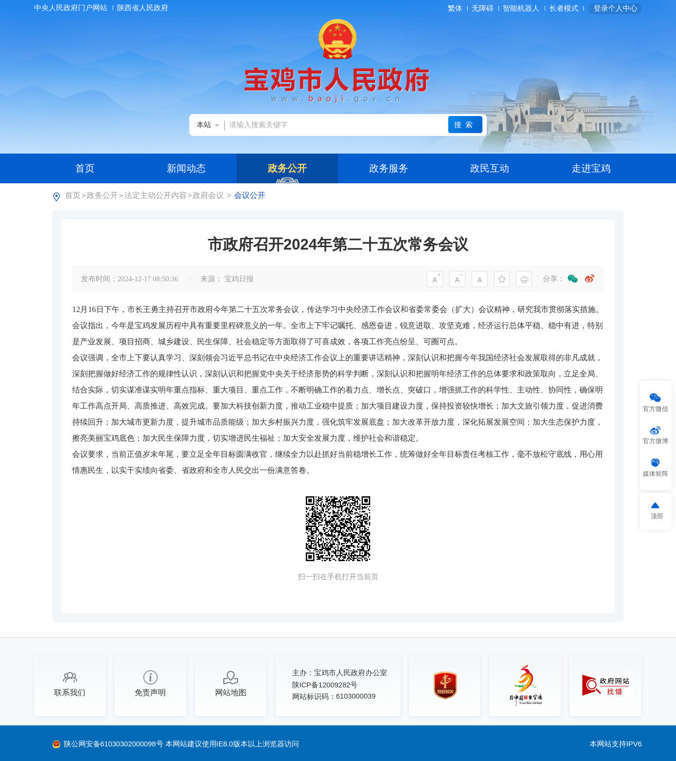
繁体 (455, 8)
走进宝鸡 (591, 168)
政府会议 (208, 195)
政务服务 (388, 168)
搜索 (465, 125)
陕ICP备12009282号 (325, 685)
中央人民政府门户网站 (71, 8)
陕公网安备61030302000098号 (114, 744)
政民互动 (489, 168)
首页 (85, 168)
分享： (554, 279)
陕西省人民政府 (143, 8)
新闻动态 (186, 168)
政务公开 (287, 168)
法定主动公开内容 (155, 195)
